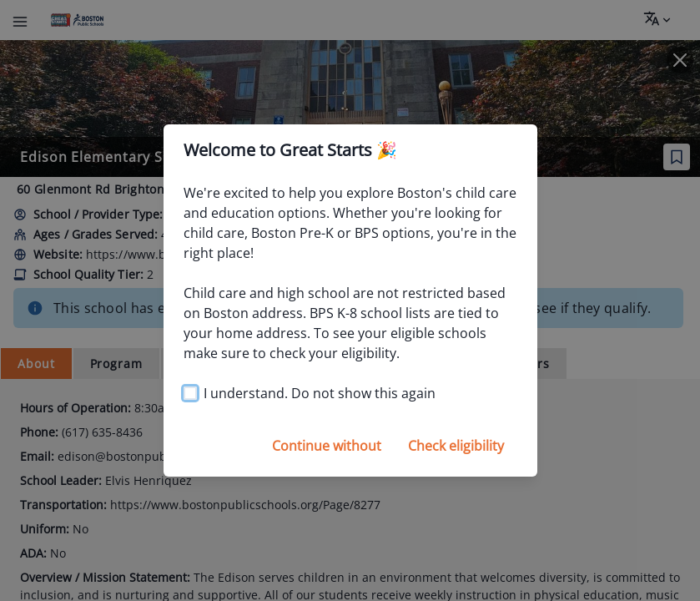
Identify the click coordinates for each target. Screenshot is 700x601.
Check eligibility (456, 446)
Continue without (326, 446)
